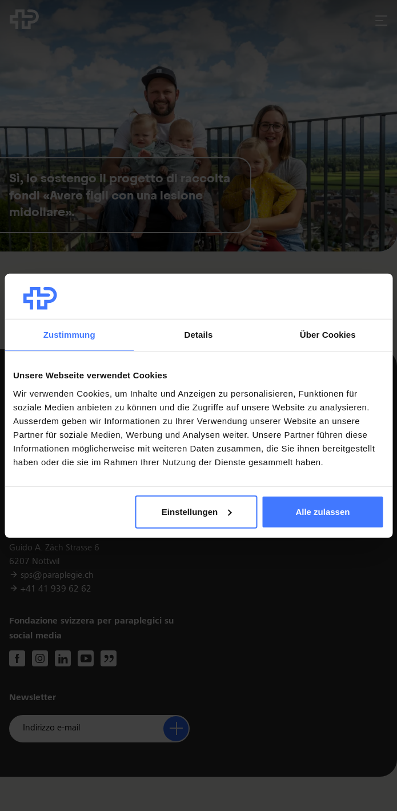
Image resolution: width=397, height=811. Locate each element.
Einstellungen (196, 512)
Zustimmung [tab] (69, 334)
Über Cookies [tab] (328, 334)
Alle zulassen (322, 512)
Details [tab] (199, 334)
